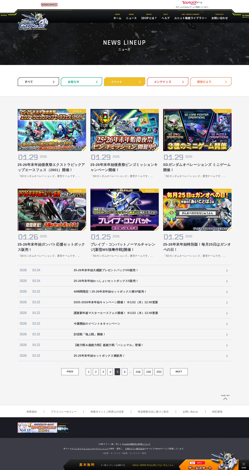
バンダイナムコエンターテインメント (91, 449)
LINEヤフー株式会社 (134, 449)
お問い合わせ (190, 411)
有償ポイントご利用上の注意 (107, 411)
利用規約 (32, 411)
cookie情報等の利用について (137, 444)
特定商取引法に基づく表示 (153, 411)
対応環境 (217, 411)
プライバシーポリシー (63, 411)
